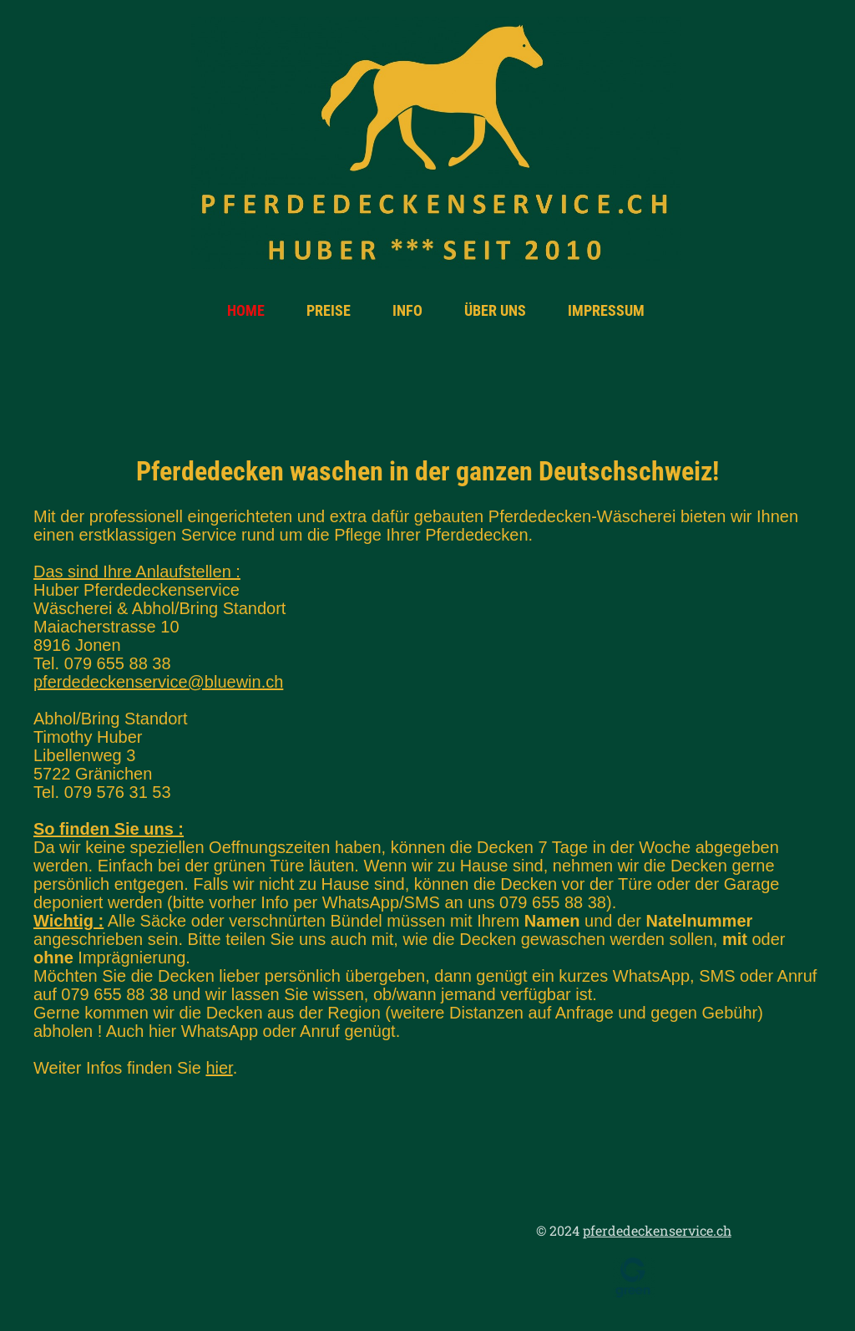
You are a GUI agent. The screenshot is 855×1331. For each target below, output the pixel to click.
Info (407, 310)
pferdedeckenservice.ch (657, 1230)
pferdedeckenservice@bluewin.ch (158, 682)
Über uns (495, 310)
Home (246, 310)
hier (218, 1068)
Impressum (606, 310)
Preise (328, 310)
